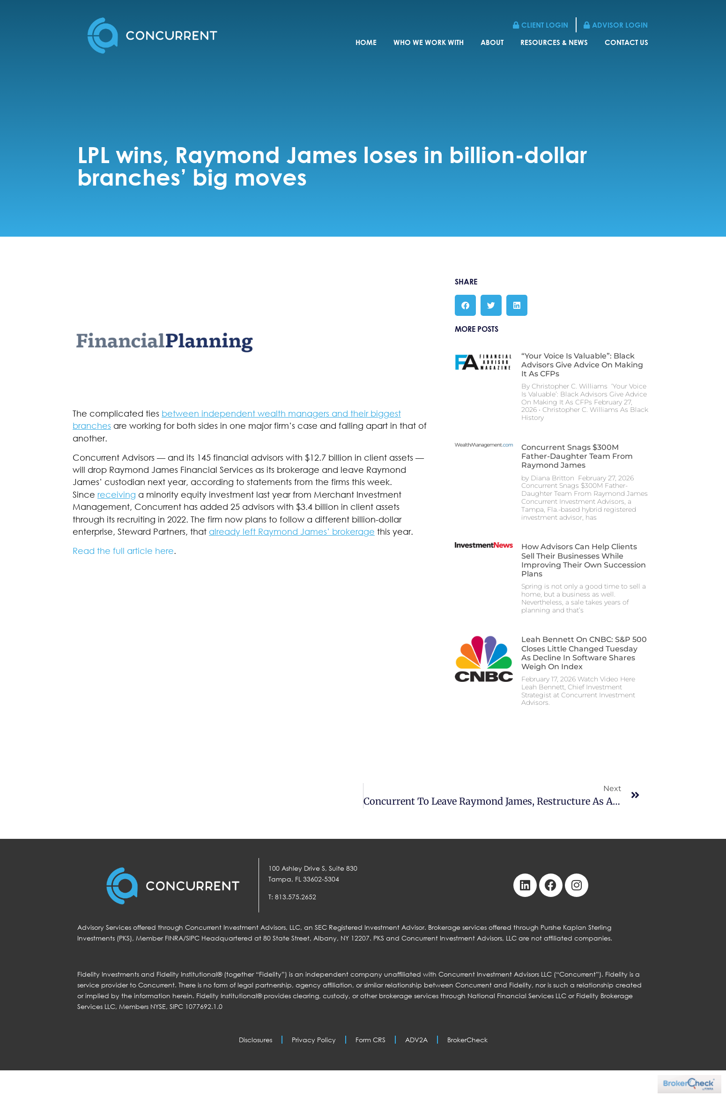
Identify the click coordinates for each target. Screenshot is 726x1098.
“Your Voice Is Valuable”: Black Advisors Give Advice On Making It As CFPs (582, 364)
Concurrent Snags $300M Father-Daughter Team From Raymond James (577, 456)
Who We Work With (428, 44)
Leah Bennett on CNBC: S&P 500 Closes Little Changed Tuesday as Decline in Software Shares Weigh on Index (584, 653)
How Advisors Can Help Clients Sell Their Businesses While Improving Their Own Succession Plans (583, 560)
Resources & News (554, 44)
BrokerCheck (467, 1039)
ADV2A (416, 1039)
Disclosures (255, 1039)
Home (366, 44)
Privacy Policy (314, 1039)
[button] (465, 305)
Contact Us (626, 44)
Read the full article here (123, 550)
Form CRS (370, 1039)
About (492, 44)
